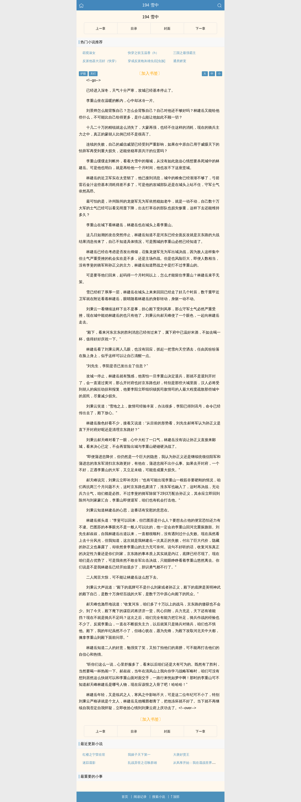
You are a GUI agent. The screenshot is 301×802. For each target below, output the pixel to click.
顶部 (175, 797)
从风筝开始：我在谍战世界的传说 (197, 762)
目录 (134, 28)
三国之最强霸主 (184, 53)
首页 (125, 797)
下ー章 (200, 28)
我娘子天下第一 (139, 754)
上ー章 (100, 28)
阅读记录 (140, 797)
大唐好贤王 (181, 754)
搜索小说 (158, 797)
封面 (167, 28)
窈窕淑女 (89, 53)
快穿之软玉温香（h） (143, 53)
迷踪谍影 (89, 762)
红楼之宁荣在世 (94, 754)
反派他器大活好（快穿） (100, 61)
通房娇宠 (179, 61)
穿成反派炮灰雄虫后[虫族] (146, 61)
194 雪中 (150, 5)
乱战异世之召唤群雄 (142, 762)
